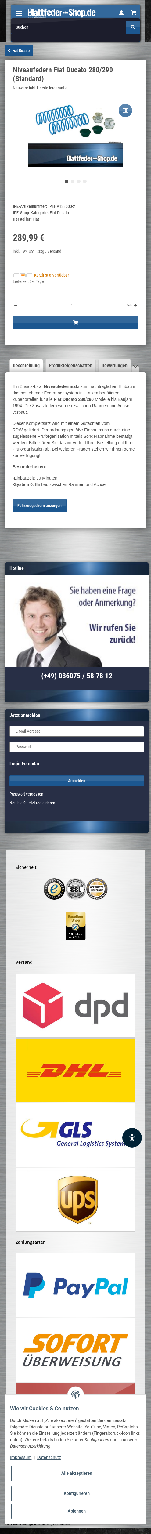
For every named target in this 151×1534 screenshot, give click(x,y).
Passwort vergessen (26, 794)
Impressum (20, 1457)
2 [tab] (72, 181)
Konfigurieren (77, 1493)
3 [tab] (79, 181)
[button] (121, 13)
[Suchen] (69, 27)
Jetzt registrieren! (41, 802)
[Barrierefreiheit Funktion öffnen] (132, 1138)
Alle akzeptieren (76, 1473)
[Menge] (72, 305)
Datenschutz (49, 1457)
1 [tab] (66, 181)
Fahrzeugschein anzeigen (39, 505)
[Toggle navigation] (19, 11)
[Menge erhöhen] (135, 305)
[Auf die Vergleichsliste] (125, 110)
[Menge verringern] (15, 305)
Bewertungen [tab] (115, 365)
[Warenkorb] (133, 13)
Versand (54, 251)
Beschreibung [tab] (26, 365)
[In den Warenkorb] (75, 322)
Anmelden (76, 780)
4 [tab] (85, 181)
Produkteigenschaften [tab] (70, 365)
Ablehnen (77, 1511)
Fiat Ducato (59, 212)
